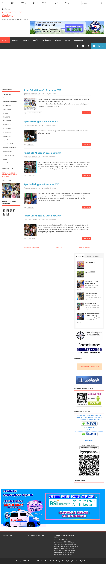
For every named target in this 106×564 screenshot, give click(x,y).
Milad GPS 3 (7, 124)
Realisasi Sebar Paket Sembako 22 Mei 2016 (9, 174)
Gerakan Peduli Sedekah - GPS (89, 366)
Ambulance (6, 9)
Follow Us (98, 46)
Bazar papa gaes (90, 303)
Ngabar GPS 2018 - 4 (91, 272)
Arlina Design (56, 561)
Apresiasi (6, 98)
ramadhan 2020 (8, 144)
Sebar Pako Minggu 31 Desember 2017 (42, 90)
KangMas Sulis (73, 561)
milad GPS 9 (7, 132)
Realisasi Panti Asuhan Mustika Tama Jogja (93, 315)
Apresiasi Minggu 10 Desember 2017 (41, 184)
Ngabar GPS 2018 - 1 (91, 262)
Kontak (14, 3)
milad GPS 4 (7, 128)
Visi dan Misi (47, 3)
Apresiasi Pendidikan (10, 102)
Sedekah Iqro (7, 151)
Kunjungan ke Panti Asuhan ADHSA (91, 282)
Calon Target (7, 109)
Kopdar (5, 113)
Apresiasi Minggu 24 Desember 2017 (41, 121)
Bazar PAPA (7, 105)
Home (4, 3)
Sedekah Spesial (8, 155)
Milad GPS (6, 117)
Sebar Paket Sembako (10, 147)
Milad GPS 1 (7, 121)
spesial (5, 163)
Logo (67, 3)
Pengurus (25, 3)
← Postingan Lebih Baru (31, 247)
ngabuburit (6, 140)
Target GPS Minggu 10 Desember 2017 (42, 215)
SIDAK (5, 159)
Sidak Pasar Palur (91, 293)
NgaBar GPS (7, 136)
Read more (86, 113)
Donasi (58, 3)
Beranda (59, 247)
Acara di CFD (7, 94)
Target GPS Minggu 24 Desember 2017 (42, 152)
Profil (35, 3)
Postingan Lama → (84, 247)
